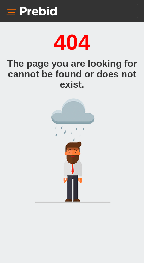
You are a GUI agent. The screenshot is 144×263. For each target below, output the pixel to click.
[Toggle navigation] (128, 11)
